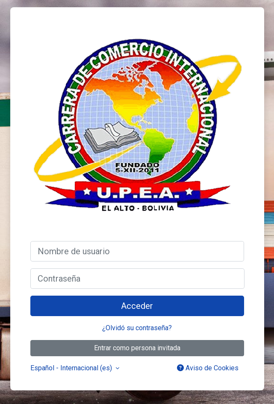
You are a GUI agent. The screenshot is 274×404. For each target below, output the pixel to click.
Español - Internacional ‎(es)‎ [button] (72, 368)
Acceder (137, 306)
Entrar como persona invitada (137, 348)
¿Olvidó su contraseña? (137, 328)
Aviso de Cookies (208, 368)
